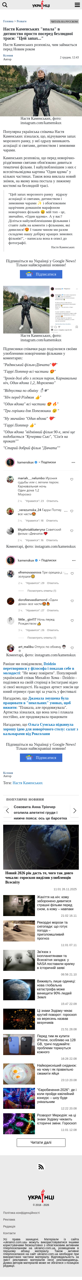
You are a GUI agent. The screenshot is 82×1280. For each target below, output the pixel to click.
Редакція (9, 1226)
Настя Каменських (28, 783)
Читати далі (41, 1142)
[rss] (41, 1167)
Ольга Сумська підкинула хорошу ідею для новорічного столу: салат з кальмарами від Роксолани (40, 729)
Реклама (9, 1219)
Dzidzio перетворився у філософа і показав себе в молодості (38, 668)
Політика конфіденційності (21, 1212)
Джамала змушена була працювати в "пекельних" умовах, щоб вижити (37, 703)
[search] (5, 4)
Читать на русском (64, 21)
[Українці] (41, 4)
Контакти (9, 1233)
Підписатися (41, 274)
